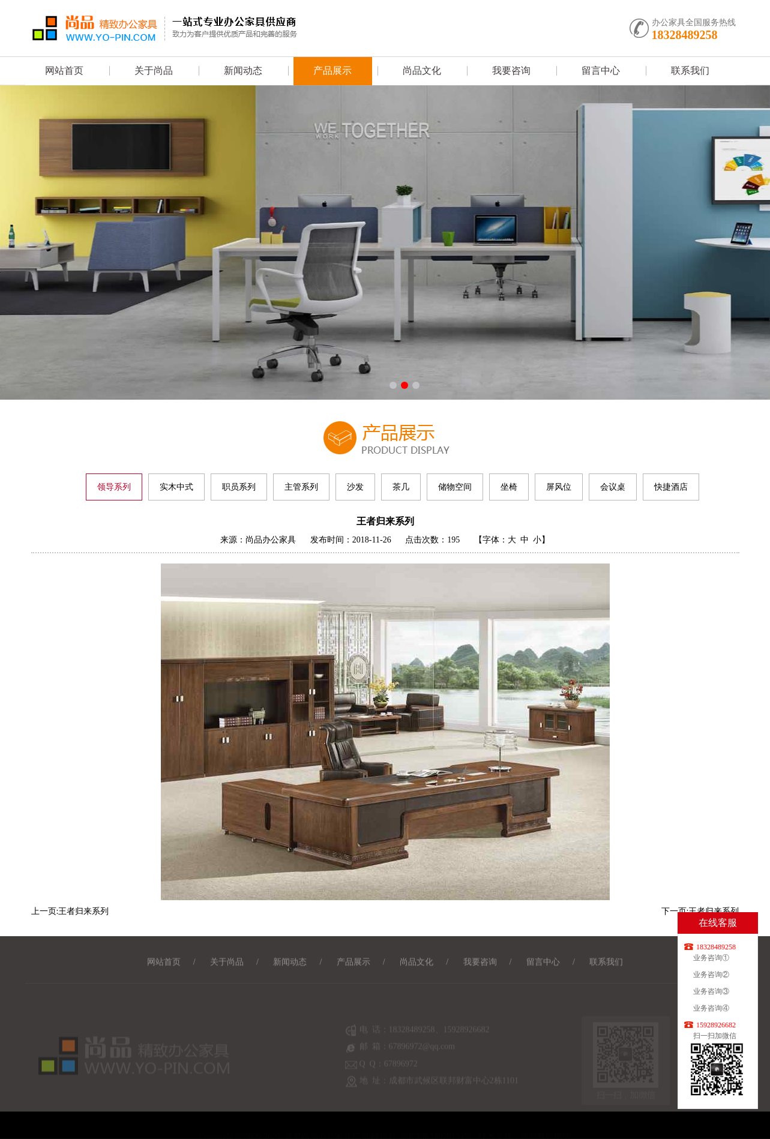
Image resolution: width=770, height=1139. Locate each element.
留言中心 (601, 70)
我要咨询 (511, 70)
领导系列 (114, 486)
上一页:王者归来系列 (70, 911)
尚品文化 (422, 70)
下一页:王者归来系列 (700, 911)
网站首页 (64, 70)
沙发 (355, 486)
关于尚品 (153, 70)
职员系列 (239, 486)
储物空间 (455, 486)
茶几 (401, 486)
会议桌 (612, 486)
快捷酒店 (671, 486)
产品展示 (332, 70)
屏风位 (558, 486)
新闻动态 (243, 70)
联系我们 (690, 70)
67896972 (401, 1070)
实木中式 (176, 486)
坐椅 (509, 486)
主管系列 (301, 486)
